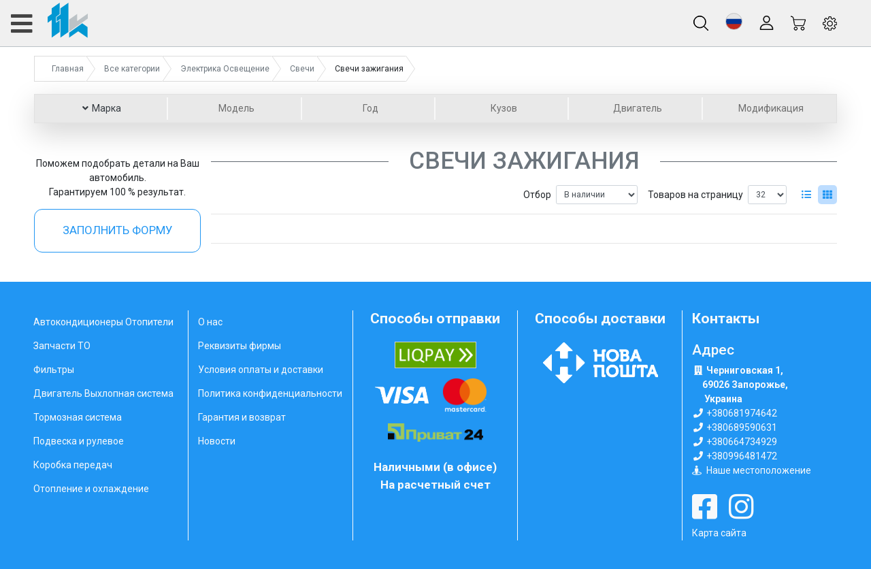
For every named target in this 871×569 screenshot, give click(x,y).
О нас (210, 321)
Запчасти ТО (62, 345)
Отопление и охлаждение (91, 488)
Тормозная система (77, 417)
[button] (733, 21)
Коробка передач (72, 464)
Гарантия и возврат (242, 417)
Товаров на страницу (695, 194)
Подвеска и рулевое (78, 441)
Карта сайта (719, 532)
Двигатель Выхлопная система (103, 393)
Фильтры (53, 369)
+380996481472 (741, 456)
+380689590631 (741, 427)
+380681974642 (741, 413)
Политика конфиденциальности (270, 393)
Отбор (537, 194)
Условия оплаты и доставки (260, 369)
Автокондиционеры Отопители (103, 321)
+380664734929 (741, 441)
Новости (216, 441)
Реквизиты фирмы (239, 345)
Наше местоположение (758, 470)
